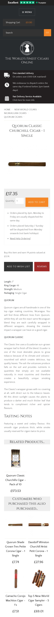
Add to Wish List (18, 266)
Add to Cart (36, 202)
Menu (28, 12)
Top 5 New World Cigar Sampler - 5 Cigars (38, 601)
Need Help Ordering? (20, 238)
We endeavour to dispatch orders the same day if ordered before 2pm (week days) (31, 86)
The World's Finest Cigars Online (27, 60)
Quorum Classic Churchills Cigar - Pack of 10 (15, 480)
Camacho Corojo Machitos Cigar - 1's (15, 601)
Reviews (42, 266)
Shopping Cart (13, 22)
